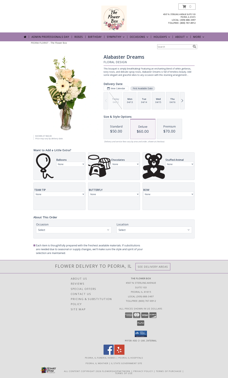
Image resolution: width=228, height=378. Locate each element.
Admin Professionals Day (50, 37)
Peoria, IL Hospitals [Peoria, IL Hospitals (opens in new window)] (130, 357)
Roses (78, 37)
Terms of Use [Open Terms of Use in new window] (124, 373)
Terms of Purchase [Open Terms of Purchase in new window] (169, 371)
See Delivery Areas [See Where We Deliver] (153, 267)
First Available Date (143, 88)
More (199, 37)
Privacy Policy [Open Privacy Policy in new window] (143, 371)
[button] (187, 6)
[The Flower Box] (114, 17)
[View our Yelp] (119, 353)
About (182, 37)
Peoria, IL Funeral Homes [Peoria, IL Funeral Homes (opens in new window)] (100, 357)
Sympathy (116, 37)
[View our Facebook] (109, 353)
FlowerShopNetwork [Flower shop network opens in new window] (116, 371)
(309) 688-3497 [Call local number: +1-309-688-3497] (188, 19)
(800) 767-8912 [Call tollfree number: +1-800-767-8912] (188, 22)
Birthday (95, 37)
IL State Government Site (126, 363)
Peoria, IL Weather (97, 363)
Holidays (162, 37)
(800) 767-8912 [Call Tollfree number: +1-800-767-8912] (147, 300)
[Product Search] (174, 46)
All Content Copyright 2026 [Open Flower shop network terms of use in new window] (82, 371)
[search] (194, 46)
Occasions (139, 37)
